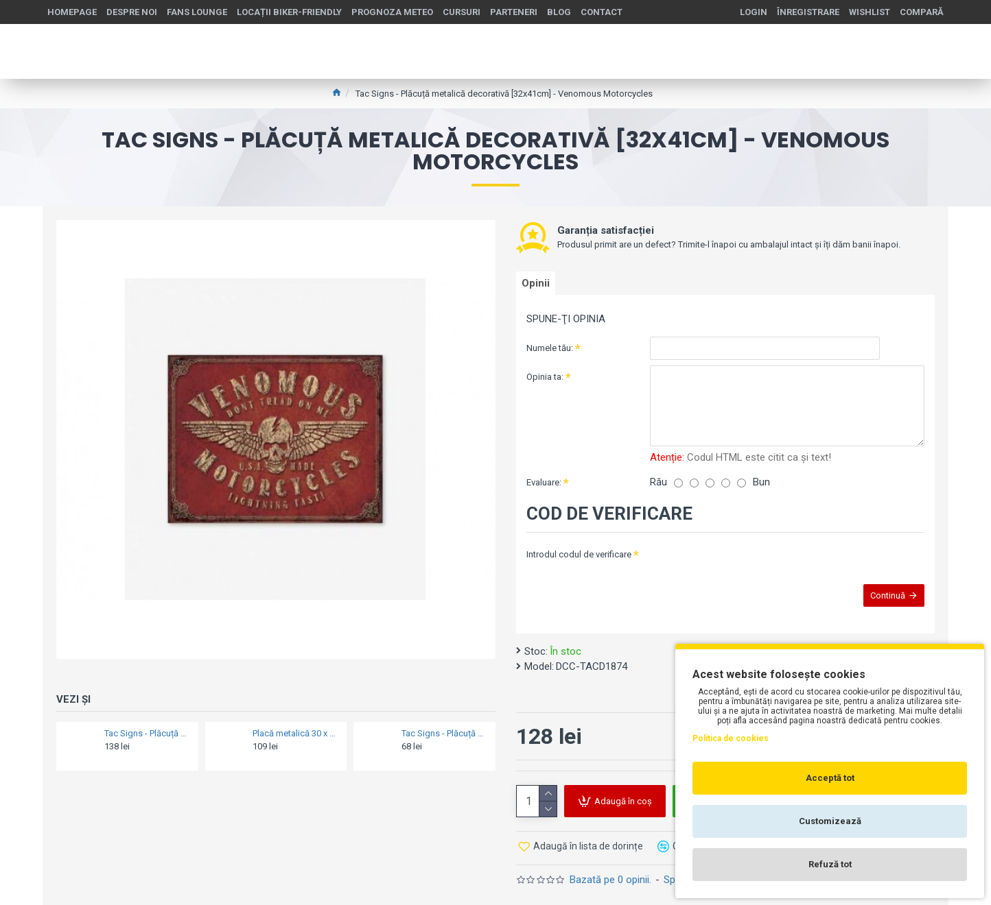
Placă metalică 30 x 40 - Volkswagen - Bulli (295, 733)
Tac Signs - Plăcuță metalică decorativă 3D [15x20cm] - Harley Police (444, 733)
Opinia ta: (544, 382)
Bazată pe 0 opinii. (610, 873)
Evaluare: (543, 479)
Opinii (540, 286)
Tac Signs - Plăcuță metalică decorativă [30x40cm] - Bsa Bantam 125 (147, 733)
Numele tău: (549, 353)
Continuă (880, 598)
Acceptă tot (830, 778)
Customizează (830, 821)
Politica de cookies (730, 738)
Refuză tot (830, 864)
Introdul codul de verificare (578, 551)
